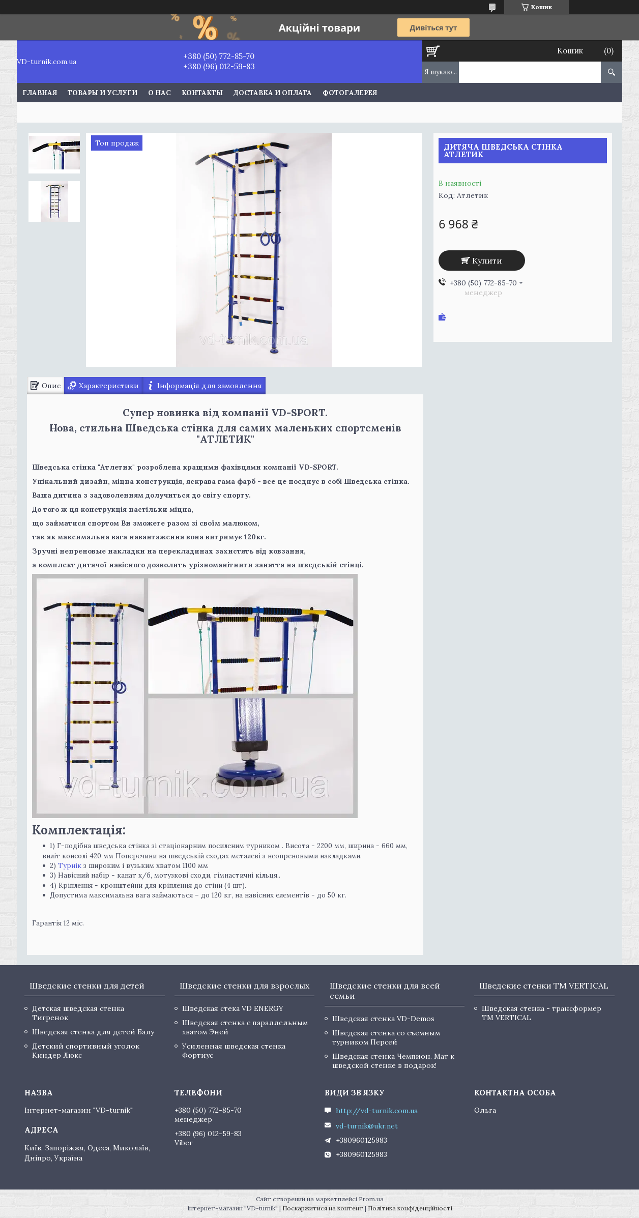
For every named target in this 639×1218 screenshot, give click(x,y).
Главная (39, 93)
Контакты (202, 93)
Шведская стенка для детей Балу (93, 1031)
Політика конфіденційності (410, 1208)
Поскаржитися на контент (322, 1208)
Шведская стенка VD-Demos (383, 1018)
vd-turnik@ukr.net (367, 1125)
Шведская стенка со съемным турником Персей (386, 1037)
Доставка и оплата (273, 93)
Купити (487, 260)
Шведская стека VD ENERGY (232, 1008)
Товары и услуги (102, 93)
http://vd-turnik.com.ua (377, 1110)
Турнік (69, 865)
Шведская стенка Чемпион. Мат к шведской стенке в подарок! (393, 1061)
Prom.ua (371, 1199)
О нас (159, 93)
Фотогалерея (350, 93)
